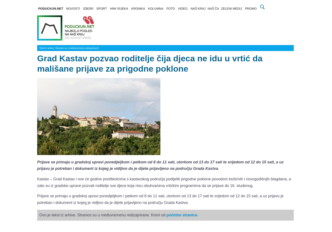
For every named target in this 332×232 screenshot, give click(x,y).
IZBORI (88, 8)
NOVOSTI (73, 8)
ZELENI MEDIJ (231, 8)
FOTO (170, 8)
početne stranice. (182, 215)
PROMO (251, 8)
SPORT (101, 8)
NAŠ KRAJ (198, 8)
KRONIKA (138, 8)
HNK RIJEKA (119, 8)
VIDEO (182, 8)
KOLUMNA (155, 8)
